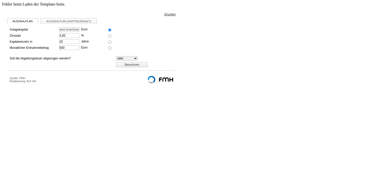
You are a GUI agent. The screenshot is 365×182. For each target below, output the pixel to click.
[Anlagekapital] (69, 29)
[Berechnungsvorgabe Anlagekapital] (110, 30)
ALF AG (31, 81)
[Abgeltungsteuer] (127, 58)
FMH (22, 78)
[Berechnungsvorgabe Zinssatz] (110, 36)
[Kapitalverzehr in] (69, 41)
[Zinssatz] (69, 35)
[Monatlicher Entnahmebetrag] (69, 48)
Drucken (170, 14)
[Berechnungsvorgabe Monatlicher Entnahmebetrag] (110, 48)
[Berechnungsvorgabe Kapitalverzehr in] (110, 42)
